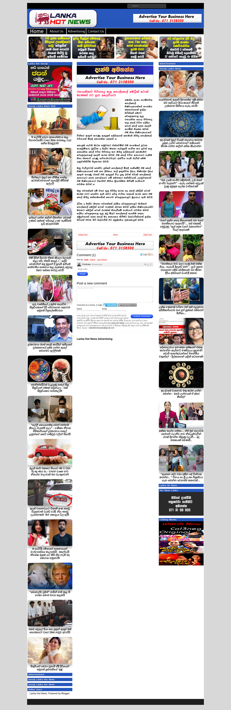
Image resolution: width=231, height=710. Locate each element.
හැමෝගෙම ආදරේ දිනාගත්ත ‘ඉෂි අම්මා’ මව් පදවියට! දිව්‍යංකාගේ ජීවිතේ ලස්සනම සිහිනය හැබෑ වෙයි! (181, 102)
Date (86, 259)
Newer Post (83, 235)
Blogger (65, 693)
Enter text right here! (115, 295)
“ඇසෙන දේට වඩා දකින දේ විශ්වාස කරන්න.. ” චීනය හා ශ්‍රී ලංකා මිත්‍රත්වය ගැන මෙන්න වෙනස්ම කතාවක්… (181, 477)
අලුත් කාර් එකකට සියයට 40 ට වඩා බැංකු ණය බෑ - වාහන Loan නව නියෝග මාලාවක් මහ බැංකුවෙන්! (49, 471)
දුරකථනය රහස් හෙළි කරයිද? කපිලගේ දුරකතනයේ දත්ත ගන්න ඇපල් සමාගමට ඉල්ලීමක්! (50, 347)
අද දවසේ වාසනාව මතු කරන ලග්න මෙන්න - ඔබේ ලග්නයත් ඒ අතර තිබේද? (181, 393)
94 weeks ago (97, 264)
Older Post (147, 235)
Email (104, 309)
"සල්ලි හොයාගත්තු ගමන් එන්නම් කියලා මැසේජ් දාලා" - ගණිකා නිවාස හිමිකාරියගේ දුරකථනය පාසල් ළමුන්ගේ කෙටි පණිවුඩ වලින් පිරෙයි (50, 430)
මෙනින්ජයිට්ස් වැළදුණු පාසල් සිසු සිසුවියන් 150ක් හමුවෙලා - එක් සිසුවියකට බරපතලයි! (50, 387)
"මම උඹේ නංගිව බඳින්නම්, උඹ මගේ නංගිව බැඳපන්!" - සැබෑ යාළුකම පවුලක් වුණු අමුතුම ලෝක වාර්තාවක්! (181, 183)
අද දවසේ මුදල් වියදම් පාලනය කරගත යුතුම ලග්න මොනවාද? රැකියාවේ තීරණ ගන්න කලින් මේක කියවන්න (181, 143)
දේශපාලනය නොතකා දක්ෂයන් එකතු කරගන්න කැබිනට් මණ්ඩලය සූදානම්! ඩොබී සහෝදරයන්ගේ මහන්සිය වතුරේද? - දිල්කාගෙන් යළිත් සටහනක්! (181, 352)
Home (115, 235)
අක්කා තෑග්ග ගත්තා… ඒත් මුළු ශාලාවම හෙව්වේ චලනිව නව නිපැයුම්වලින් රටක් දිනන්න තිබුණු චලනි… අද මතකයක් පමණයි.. (181, 435)
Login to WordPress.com (127, 305)
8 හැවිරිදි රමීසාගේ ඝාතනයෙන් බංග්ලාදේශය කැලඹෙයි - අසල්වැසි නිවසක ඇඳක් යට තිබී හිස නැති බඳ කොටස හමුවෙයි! (50, 553)
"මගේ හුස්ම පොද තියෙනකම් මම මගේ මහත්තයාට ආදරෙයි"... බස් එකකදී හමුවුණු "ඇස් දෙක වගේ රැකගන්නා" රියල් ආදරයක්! (181, 225)
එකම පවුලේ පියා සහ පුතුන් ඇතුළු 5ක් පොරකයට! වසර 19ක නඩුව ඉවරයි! (49, 631)
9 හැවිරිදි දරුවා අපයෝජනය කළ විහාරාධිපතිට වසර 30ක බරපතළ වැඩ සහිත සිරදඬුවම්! (49, 140)
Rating (92, 259)
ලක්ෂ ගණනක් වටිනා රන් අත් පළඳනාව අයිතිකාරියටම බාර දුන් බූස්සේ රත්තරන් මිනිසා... (181, 310)
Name (79, 309)
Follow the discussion (150, 254)
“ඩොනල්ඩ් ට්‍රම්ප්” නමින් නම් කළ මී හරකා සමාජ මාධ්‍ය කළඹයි (49, 594)
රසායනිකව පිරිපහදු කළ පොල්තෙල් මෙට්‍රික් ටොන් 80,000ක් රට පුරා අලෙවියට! (112, 93)
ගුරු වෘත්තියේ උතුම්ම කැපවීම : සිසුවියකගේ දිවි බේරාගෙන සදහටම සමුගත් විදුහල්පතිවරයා (50, 307)
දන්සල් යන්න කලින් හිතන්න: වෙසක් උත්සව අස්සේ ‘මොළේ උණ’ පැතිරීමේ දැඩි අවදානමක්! (49, 220)
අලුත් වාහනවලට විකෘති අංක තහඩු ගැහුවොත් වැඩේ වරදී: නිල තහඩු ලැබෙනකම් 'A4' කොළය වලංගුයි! (50, 511)
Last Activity (102, 259)
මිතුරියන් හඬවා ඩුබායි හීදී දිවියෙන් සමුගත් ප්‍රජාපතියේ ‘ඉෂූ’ (49, 668)
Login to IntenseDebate (110, 305)
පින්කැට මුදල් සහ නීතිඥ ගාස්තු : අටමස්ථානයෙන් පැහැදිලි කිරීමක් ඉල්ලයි (50, 180)
